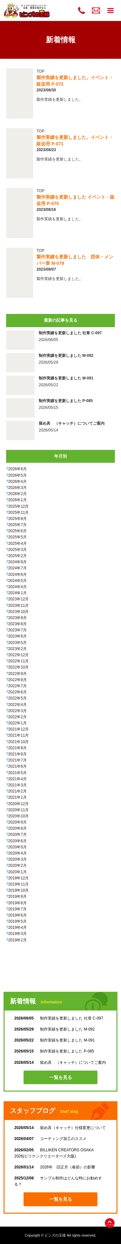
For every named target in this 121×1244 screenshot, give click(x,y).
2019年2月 (17, 940)
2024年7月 (17, 568)
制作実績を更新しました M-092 (54, 1029)
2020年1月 (17, 872)
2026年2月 (17, 494)
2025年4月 (17, 543)
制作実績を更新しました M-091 (54, 1040)
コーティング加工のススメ (50, 1138)
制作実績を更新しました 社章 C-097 (58, 1018)
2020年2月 (17, 865)
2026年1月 (17, 500)
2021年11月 (18, 735)
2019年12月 (18, 878)
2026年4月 (17, 481)
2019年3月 (17, 933)
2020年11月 (18, 810)
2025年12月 (18, 506)
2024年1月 (17, 593)
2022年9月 (17, 673)
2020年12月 (18, 804)
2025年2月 (17, 556)
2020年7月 (17, 834)
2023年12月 (18, 599)
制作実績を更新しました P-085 (54, 1051)
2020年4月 (17, 853)
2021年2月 (17, 791)
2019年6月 (17, 915)
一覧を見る (60, 1077)
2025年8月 (17, 518)
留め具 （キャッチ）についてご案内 (60, 1062)
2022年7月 (17, 686)
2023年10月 (18, 611)
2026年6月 (17, 469)
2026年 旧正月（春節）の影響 (54, 1167)
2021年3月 (17, 785)
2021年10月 (18, 742)
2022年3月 (17, 711)
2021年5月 (17, 773)
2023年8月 (17, 624)
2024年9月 (17, 562)
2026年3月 (17, 487)
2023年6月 (17, 636)
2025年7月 (17, 525)
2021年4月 (17, 779)
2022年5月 (17, 698)
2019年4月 (17, 927)
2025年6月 (17, 531)
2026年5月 (17, 475)
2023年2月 (17, 649)
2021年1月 (17, 797)
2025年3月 (17, 549)
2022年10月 (18, 667)
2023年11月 (18, 605)
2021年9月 (17, 748)
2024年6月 (17, 574)
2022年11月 (18, 661)
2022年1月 (17, 723)
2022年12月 (18, 655)
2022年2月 (17, 717)
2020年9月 (17, 822)
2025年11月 (18, 512)
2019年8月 (17, 903)
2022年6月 (17, 692)
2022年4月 (17, 704)
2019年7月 (17, 909)
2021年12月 (18, 729)
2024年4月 (17, 587)
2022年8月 (17, 680)
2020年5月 (17, 847)
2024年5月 (17, 580)
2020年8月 (17, 828)
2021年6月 (17, 766)
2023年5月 (17, 642)
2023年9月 (17, 618)
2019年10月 (18, 890)
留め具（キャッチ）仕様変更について (60, 1127)
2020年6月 (17, 841)
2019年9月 (17, 896)
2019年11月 (18, 884)
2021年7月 (17, 760)
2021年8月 (17, 754)
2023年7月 (17, 630)
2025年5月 (17, 537)
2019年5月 (17, 921)
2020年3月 (17, 859)
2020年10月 (18, 816)
